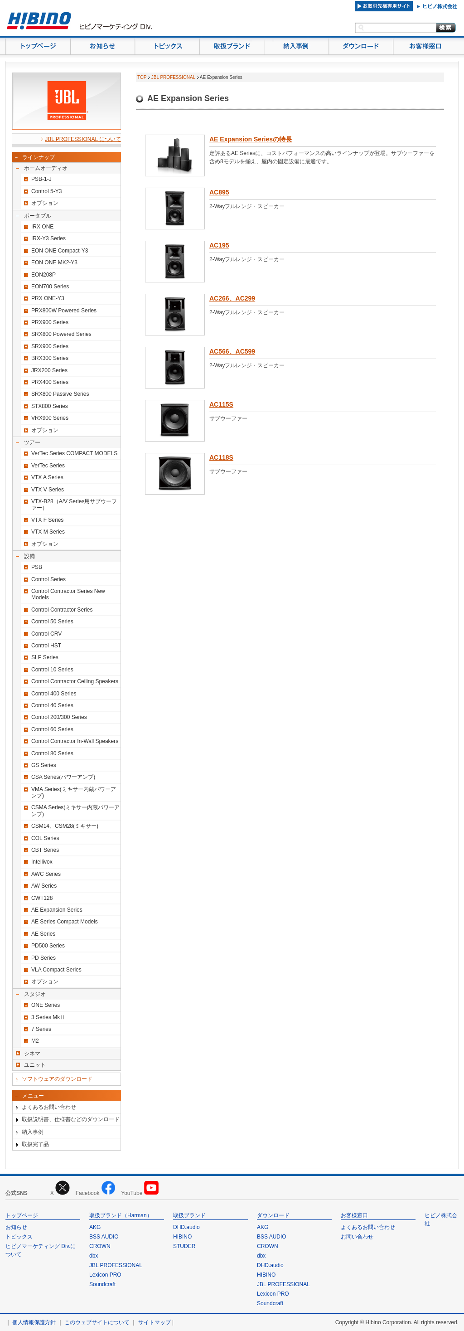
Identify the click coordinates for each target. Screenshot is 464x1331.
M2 (35, 1041)
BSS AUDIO (104, 1237)
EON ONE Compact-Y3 (59, 251)
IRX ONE (42, 226)
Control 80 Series (52, 753)
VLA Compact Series (56, 970)
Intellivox (42, 862)
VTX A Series (47, 477)
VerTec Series (48, 465)
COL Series (45, 838)
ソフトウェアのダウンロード (57, 1079)
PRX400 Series (49, 382)
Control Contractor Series (61, 610)
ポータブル (37, 216)
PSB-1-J (41, 179)
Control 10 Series (52, 669)
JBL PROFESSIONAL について (83, 139)
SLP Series (44, 657)
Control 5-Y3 (46, 191)
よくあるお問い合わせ (49, 1107)
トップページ (21, 1215)
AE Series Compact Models (64, 921)
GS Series (43, 765)
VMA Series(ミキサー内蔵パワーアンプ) (73, 792)
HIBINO (182, 1237)
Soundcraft (102, 1284)
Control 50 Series (52, 621)
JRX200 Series (49, 370)
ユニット (35, 1065)
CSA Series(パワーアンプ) (63, 777)
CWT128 (42, 898)
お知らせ (16, 1227)
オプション (44, 203)
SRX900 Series (49, 346)
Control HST (46, 645)
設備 (29, 556)
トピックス (19, 1237)
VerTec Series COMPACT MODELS (74, 453)
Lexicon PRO (105, 1275)
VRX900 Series (49, 418)
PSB (36, 567)
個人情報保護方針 (34, 1322)
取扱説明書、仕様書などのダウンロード (71, 1119)
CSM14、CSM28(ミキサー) (64, 826)
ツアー (32, 442)
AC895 (219, 192)
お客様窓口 (354, 1215)
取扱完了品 (35, 1144)
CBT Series (45, 850)
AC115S (221, 404)
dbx (93, 1256)
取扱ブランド (189, 1215)
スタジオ (35, 994)
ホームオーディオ (46, 168)
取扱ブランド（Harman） (120, 1215)
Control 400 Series (53, 693)
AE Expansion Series (56, 910)
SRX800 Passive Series (60, 394)
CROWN (100, 1246)
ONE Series (45, 1005)
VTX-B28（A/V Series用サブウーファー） (74, 504)
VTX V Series (47, 489)
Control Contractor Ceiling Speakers (74, 681)
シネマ (32, 1053)
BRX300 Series (49, 358)
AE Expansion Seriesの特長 (250, 139)
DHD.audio (186, 1227)
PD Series (43, 958)
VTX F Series (47, 520)
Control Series (48, 579)
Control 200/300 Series (59, 717)
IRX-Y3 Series (48, 238)
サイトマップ (154, 1322)
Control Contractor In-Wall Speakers (74, 741)
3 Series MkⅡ (48, 1017)
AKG (95, 1227)
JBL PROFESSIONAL (173, 77)
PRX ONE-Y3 (47, 298)
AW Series (44, 886)
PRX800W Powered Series (64, 310)
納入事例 (33, 1132)
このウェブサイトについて (97, 1322)
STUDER (184, 1246)
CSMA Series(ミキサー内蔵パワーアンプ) (75, 810)
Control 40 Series (52, 705)
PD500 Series (48, 945)
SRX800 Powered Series (61, 334)
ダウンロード (273, 1215)
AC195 (219, 245)
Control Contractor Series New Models (68, 594)
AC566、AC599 (232, 351)
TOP (141, 77)
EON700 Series (50, 286)
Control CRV (46, 634)
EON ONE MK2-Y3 (54, 262)
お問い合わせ (357, 1237)
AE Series (43, 934)
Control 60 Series (52, 729)
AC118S (221, 457)
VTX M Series (48, 532)
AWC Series (46, 874)
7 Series (41, 1029)
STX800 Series (49, 406)
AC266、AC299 (232, 298)
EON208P (43, 275)
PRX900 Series (49, 322)
